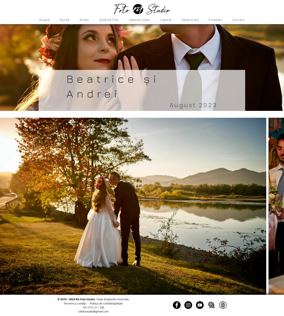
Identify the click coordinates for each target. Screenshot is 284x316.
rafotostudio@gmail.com (93, 311)
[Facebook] (177, 305)
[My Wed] (223, 305)
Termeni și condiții (75, 303)
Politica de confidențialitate (106, 303)
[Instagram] (188, 305)
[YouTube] (200, 305)
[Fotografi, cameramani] (211, 305)
